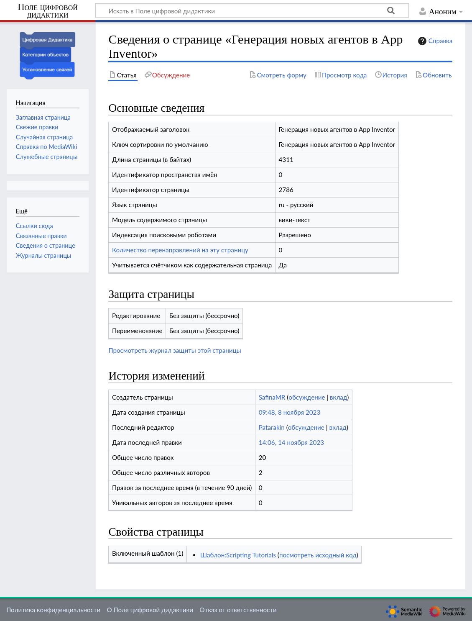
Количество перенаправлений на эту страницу (180, 250)
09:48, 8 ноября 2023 (290, 412)
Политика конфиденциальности (53, 609)
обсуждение (306, 397)
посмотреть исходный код (318, 555)
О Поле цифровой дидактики (150, 609)
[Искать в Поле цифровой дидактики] (252, 10)
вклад (338, 397)
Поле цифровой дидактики (48, 11)
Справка (434, 41)
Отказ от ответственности (237, 609)
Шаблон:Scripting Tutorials (238, 555)
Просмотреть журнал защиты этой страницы (174, 350)
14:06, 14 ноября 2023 (291, 442)
